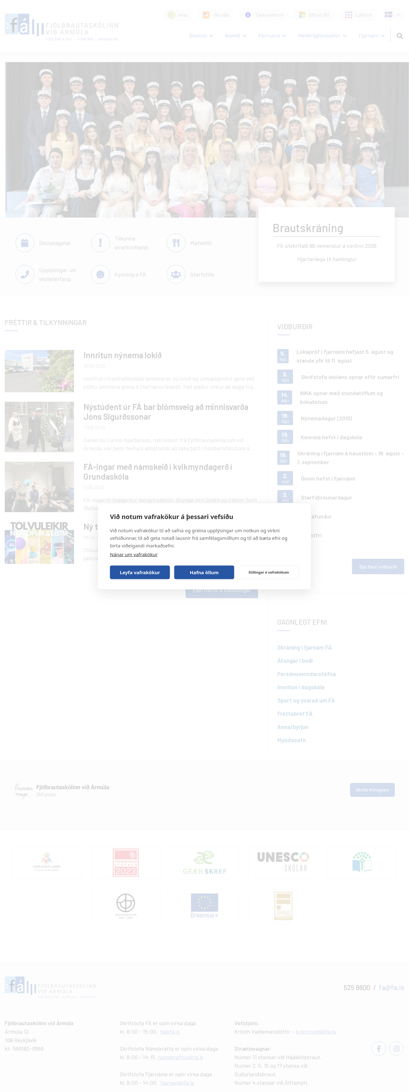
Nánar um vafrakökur (134, 554)
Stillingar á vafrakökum (269, 572)
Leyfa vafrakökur (140, 572)
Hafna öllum (204, 572)
